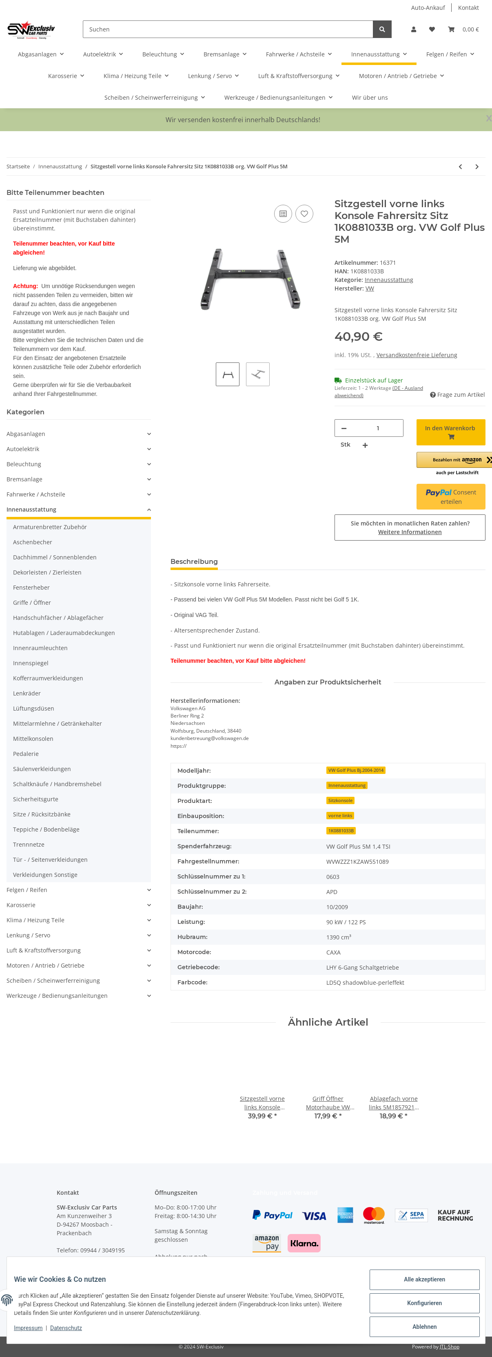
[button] (414, 29)
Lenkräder (27, 693)
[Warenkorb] (463, 29)
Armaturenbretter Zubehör (50, 527)
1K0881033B (341, 831)
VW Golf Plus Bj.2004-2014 (355, 770)
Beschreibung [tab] (194, 562)
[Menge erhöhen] (365, 444)
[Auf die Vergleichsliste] (283, 214)
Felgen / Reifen (27, 890)
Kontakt (468, 7)
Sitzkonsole (340, 800)
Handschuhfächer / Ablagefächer (58, 617)
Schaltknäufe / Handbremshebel (57, 784)
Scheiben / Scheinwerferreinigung (53, 980)
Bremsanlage (24, 479)
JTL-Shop (449, 1346)
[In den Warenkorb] (177, 193)
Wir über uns (370, 97)
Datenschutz (72, 1331)
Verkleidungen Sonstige (45, 875)
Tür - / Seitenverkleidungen (50, 859)
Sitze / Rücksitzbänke (42, 814)
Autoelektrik (23, 449)
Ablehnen (418, 1328)
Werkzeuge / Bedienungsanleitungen (57, 995)
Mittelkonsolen (33, 738)
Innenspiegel (31, 663)
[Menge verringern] (344, 428)
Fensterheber (31, 587)
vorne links (340, 815)
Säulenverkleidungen (42, 769)
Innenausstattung (389, 280)
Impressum (34, 1331)
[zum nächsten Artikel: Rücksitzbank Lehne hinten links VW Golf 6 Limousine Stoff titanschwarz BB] (477, 166)
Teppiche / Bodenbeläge (46, 829)
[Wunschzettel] (432, 29)
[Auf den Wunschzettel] (304, 214)
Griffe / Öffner (32, 602)
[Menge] (377, 428)
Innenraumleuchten (40, 648)
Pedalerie (26, 754)
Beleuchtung (24, 464)
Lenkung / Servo (28, 935)
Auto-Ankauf (428, 7)
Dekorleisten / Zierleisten (47, 572)
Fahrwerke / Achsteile (36, 494)
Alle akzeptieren (418, 1285)
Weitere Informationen (410, 532)
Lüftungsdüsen (33, 708)
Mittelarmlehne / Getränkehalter (57, 723)
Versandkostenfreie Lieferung (417, 355)
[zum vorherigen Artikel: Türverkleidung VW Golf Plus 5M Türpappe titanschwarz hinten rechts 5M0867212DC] (460, 166)
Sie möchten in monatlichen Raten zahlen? (410, 527)
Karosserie (21, 905)
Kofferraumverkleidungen (48, 678)
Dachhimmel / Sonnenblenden (55, 557)
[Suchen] (228, 29)
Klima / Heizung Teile (35, 920)
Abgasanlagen (26, 434)
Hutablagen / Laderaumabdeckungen (64, 633)
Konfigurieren (418, 1306)
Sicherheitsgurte (35, 799)
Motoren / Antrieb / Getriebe (45, 965)
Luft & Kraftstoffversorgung (44, 950)
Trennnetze (28, 844)
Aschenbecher (32, 542)
